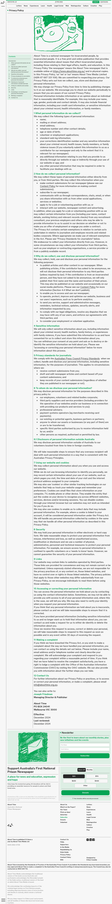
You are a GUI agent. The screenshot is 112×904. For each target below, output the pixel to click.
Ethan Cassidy (91, 860)
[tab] (81, 770)
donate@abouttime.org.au (47, 798)
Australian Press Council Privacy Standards (77, 358)
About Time (11, 805)
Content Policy (47, 186)
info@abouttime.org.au (45, 684)
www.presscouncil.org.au (83, 867)
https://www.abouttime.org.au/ (69, 71)
